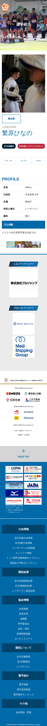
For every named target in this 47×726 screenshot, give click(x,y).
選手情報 (23, 684)
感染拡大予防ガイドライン (23, 563)
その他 (23, 703)
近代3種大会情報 (23, 543)
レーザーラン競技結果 (23, 591)
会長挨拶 (23, 609)
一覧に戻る (23, 160)
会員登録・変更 (23, 712)
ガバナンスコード (24, 639)
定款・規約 (23, 628)
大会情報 (23, 529)
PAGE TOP (23, 453)
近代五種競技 (23, 656)
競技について (23, 647)
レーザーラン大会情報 (23, 548)
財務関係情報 (23, 634)
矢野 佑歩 (8, 160)
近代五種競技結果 (24, 581)
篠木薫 (38, 160)
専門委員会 (23, 624)
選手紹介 (23, 675)
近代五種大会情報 (24, 538)
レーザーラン (23, 666)
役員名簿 (23, 613)
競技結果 (23, 572)
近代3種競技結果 (23, 586)
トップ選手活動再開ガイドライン (23, 558)
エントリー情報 (23, 553)
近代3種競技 (23, 661)
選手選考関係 (23, 689)
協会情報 (23, 599)
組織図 (23, 618)
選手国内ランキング (23, 694)
